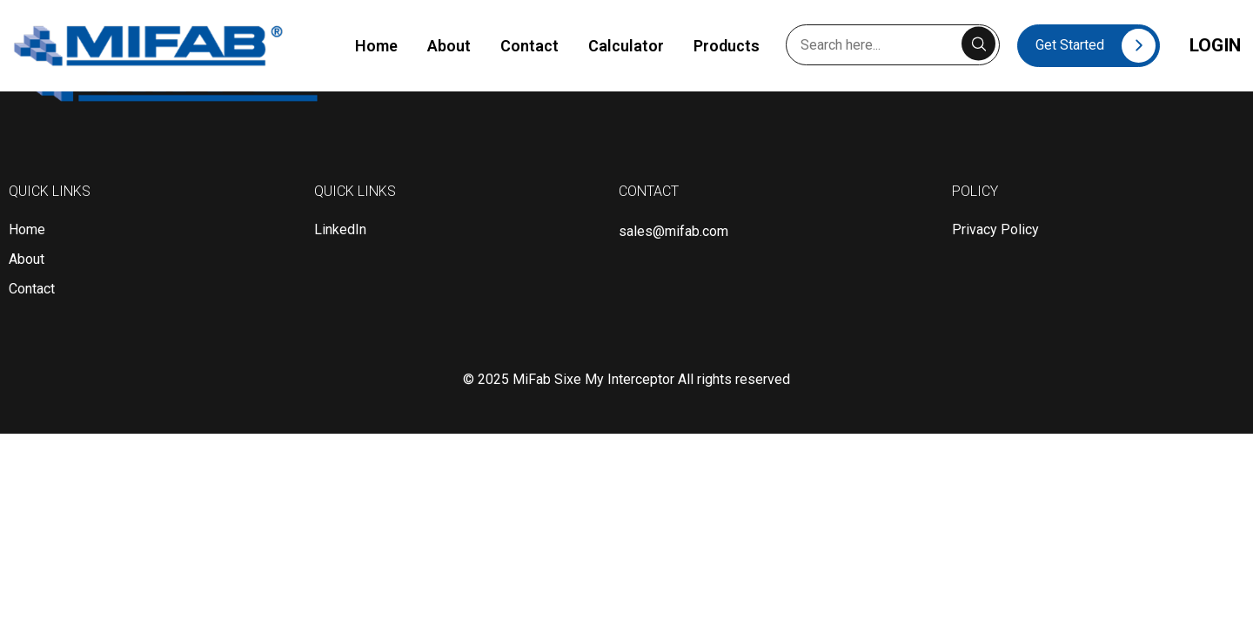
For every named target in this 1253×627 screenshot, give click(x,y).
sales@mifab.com (673, 231)
